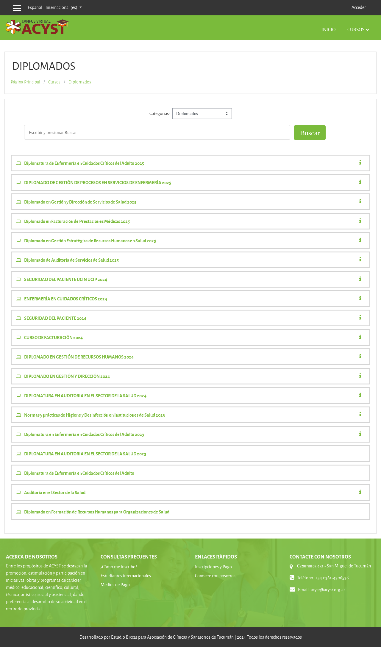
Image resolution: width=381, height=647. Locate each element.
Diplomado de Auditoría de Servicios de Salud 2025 (71, 260)
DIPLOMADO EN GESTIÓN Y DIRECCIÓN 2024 (67, 376)
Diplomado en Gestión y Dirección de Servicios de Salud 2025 (80, 201)
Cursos (355, 29)
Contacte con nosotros (215, 575)
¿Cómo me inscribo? (119, 567)
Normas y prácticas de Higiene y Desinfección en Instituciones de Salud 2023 (94, 415)
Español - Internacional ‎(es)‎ (53, 7)
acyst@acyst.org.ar (328, 590)
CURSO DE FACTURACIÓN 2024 (53, 337)
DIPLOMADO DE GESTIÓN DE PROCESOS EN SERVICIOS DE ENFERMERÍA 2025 (97, 182)
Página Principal (25, 82)
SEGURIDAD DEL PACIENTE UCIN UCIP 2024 (65, 279)
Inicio (328, 29)
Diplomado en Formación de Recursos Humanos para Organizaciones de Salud (96, 511)
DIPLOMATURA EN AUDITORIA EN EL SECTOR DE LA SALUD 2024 (85, 395)
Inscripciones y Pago (213, 567)
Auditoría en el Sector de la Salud (54, 492)
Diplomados (79, 82)
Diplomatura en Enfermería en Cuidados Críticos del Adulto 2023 (84, 434)
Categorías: (159, 113)
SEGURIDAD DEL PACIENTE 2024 (55, 318)
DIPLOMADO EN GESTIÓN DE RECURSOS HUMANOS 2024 (79, 356)
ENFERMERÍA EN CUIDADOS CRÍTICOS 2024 (65, 298)
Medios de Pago (115, 584)
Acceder (359, 7)
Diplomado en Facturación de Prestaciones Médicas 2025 (77, 221)
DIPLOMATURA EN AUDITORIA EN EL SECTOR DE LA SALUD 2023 (85, 453)
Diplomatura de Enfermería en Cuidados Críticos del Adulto (79, 473)
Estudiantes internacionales (126, 575)
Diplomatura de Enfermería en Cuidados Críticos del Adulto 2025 (84, 163)
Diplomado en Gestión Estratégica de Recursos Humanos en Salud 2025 (90, 240)
